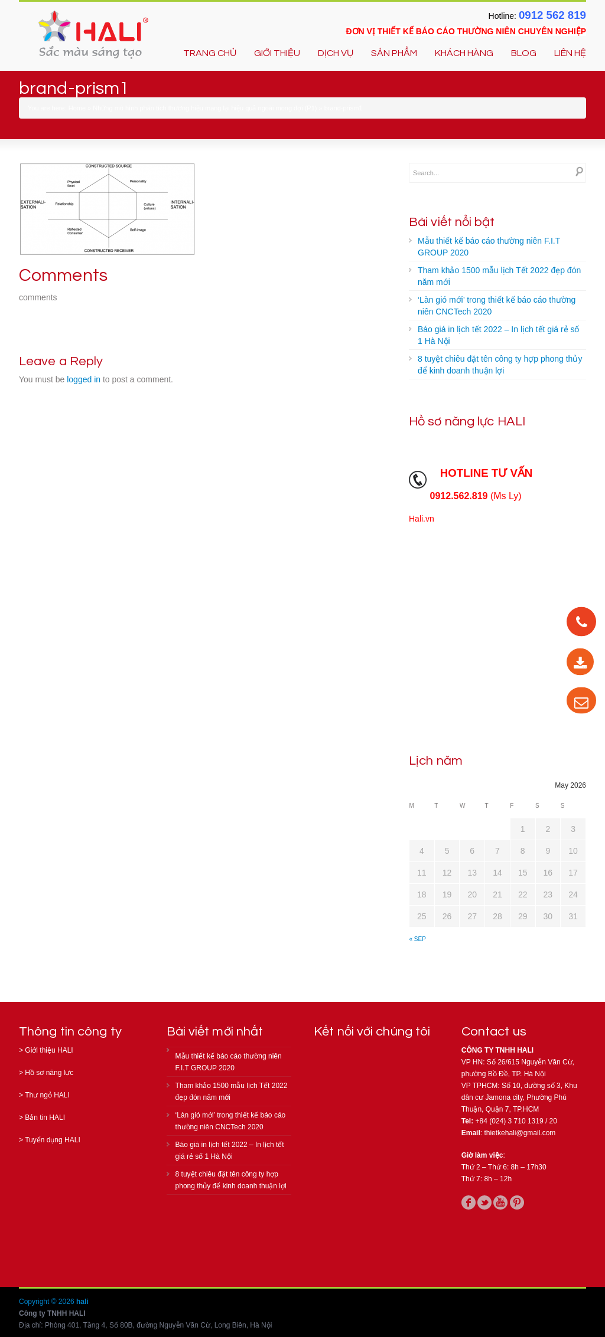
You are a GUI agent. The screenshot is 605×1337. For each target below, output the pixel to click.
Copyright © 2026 (47, 1301)
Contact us (493, 1031)
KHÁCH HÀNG (464, 53)
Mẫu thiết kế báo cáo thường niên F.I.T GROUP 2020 (489, 246)
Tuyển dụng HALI (52, 1140)
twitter (484, 1202)
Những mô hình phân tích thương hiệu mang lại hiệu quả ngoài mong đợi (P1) (205, 108)
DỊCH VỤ (335, 53)
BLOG (523, 53)
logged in (83, 379)
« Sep (417, 939)
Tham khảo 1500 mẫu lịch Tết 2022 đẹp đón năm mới (499, 276)
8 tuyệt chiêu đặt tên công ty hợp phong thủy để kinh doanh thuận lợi (500, 364)
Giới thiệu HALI (49, 1050)
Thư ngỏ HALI (47, 1095)
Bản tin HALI (45, 1117)
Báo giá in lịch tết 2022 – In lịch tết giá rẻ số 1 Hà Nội (498, 335)
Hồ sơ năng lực (49, 1073)
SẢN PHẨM (394, 53)
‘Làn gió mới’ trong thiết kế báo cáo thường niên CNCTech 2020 (496, 305)
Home (77, 108)
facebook (468, 1202)
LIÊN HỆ (570, 53)
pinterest (517, 1202)
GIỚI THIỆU (277, 53)
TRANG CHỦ (209, 53)
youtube (500, 1202)
